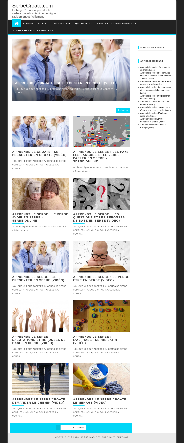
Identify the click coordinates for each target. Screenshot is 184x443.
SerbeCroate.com (32, 6)
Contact (44, 23)
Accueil (28, 23)
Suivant (80, 427)
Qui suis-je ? (84, 23)
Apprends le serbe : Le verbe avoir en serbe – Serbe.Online (40, 217)
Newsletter (62, 23)
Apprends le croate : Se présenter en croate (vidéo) (66, 83)
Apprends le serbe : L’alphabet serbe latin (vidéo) (95, 340)
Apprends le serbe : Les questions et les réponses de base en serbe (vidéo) (99, 217)
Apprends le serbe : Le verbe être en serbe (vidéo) (101, 278)
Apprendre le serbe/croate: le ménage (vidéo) (100, 401)
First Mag (88, 437)
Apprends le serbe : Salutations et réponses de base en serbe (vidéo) (39, 340)
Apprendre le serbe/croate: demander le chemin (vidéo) (39, 401)
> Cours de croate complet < (32, 30)
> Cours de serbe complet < (116, 23)
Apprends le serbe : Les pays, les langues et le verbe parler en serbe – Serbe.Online (101, 156)
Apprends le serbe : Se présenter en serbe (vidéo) (38, 278)
